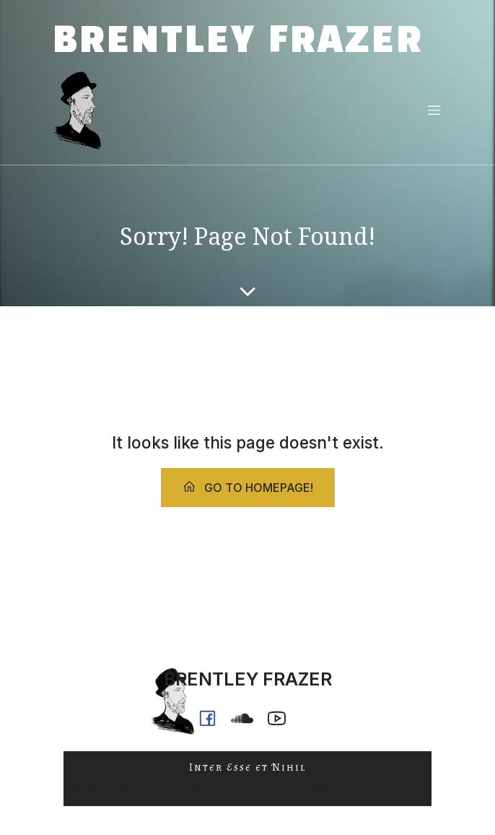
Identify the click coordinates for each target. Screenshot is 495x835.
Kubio (408, 790)
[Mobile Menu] (433, 109)
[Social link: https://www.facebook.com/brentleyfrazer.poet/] (213, 718)
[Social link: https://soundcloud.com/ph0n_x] (247, 718)
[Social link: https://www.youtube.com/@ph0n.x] (282, 718)
